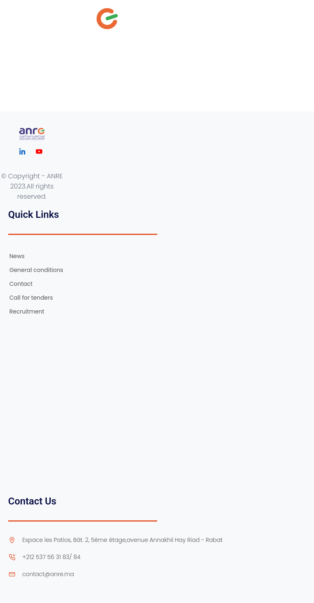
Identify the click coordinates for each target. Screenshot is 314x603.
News (16, 256)
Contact (21, 284)
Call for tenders (31, 298)
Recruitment (26, 311)
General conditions (36, 270)
